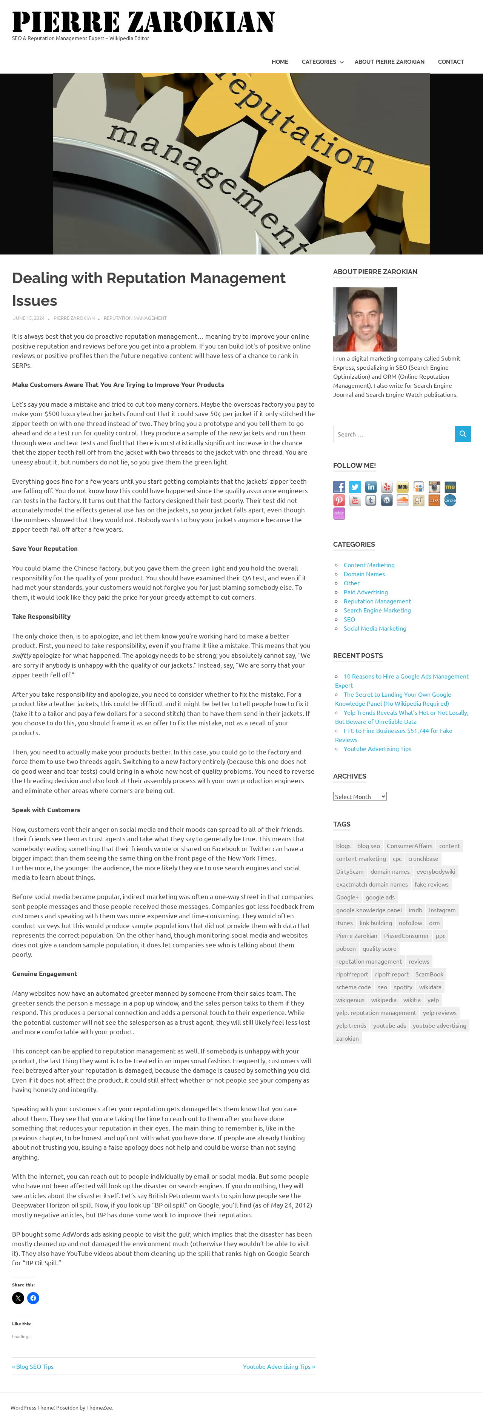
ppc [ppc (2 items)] (440, 935)
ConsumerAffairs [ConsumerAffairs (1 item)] (409, 845)
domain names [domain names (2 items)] (390, 871)
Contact (451, 62)
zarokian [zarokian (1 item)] (347, 1038)
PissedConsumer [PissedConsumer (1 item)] (406, 935)
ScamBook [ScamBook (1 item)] (429, 974)
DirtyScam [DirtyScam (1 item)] (350, 871)
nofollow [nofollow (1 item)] (410, 922)
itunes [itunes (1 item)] (344, 922)
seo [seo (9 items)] (382, 986)
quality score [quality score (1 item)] (380, 948)
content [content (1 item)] (449, 845)
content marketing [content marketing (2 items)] (361, 858)
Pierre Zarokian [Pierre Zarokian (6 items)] (356, 935)
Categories (323, 62)
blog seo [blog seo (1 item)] (368, 845)
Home (280, 62)
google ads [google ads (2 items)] (380, 897)
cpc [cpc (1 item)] (397, 858)
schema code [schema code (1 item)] (353, 986)
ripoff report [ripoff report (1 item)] (392, 974)
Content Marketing (369, 564)
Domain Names (364, 573)
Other (352, 582)
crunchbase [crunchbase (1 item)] (423, 858)
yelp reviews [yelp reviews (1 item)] (440, 1012)
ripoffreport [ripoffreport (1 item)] (352, 974)
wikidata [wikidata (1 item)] (430, 986)
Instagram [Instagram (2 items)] (442, 909)
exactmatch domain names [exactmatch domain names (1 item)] (372, 884)
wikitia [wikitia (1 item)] (412, 999)
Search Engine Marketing (377, 610)
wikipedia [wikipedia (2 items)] (384, 999)
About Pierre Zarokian (390, 62)
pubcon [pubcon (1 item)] (346, 948)
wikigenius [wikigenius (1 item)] (350, 999)
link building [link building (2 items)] (376, 922)
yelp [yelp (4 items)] (433, 999)
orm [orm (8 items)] (434, 922)
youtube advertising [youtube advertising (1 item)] (439, 1025)
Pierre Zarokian (74, 318)
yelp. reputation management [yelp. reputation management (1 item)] (376, 1012)
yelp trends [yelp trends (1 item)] (351, 1025)
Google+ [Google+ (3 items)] (347, 897)
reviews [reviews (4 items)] (419, 961)
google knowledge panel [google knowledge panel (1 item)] (369, 909)
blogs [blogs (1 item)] (343, 845)
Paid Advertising (366, 591)
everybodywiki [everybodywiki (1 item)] (436, 871)
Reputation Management (135, 318)
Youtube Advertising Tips (277, 1366)
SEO (349, 619)
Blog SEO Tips (35, 1366)
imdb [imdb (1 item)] (415, 909)
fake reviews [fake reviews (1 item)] (432, 884)
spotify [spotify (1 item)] (403, 986)
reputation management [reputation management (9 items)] (369, 961)
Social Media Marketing (375, 628)
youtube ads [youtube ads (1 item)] (389, 1025)
